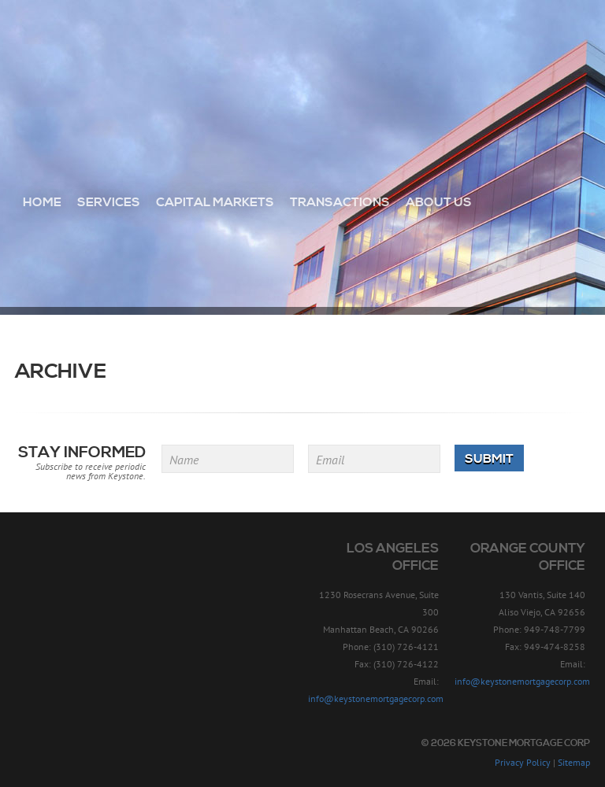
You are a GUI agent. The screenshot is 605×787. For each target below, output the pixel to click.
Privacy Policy (523, 762)
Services (108, 202)
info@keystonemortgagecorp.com (376, 698)
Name (184, 459)
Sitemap (574, 762)
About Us (439, 202)
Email (330, 459)
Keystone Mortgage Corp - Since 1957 (302, 68)
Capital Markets (215, 202)
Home (42, 202)
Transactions (340, 202)
